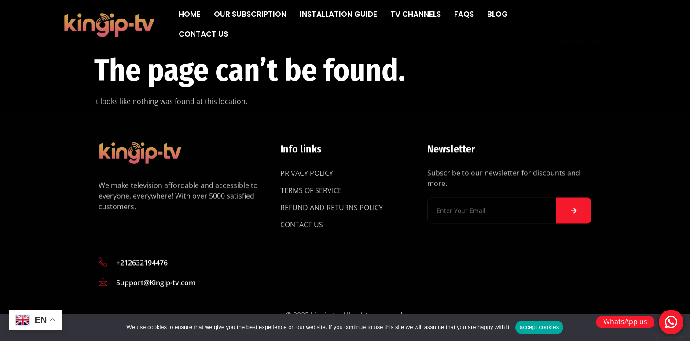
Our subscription (250, 14)
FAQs (464, 14)
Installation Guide (338, 14)
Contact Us (203, 34)
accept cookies (539, 327)
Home (190, 14)
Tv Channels (415, 14)
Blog (497, 14)
